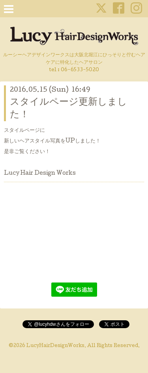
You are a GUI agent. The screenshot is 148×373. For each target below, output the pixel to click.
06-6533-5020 (80, 70)
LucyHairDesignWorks (55, 346)
